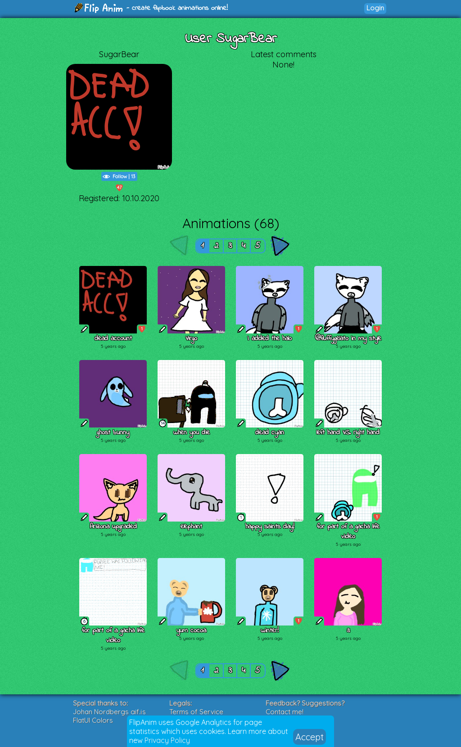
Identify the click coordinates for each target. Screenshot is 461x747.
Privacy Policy (167, 740)
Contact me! (284, 711)
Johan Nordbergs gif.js (109, 711)
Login (375, 8)
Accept (309, 736)
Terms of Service (196, 711)
